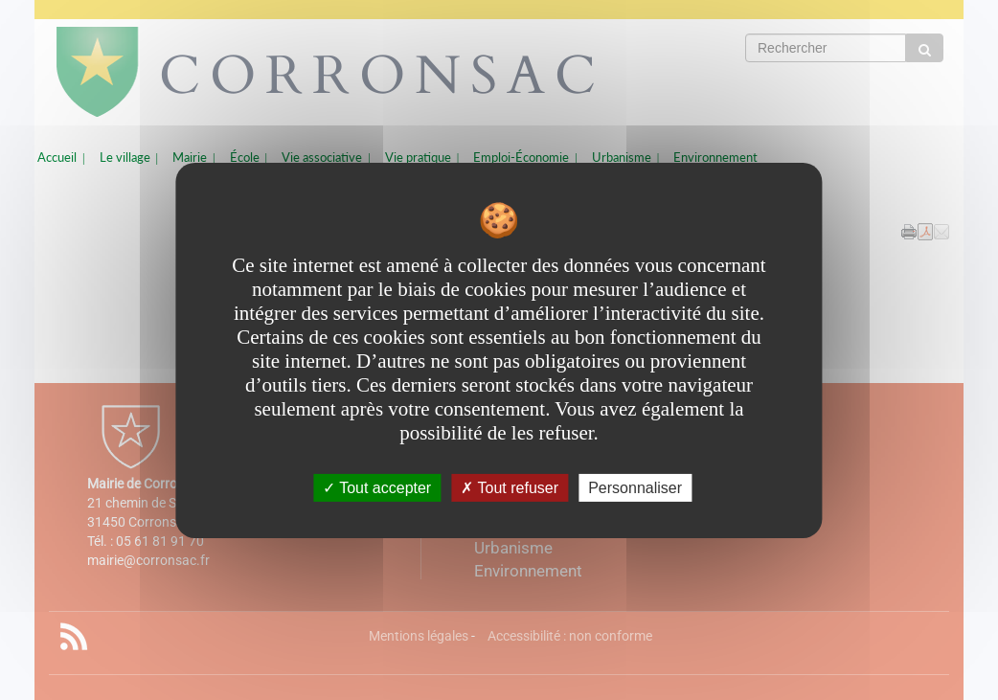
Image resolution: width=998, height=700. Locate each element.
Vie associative (322, 157)
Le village (125, 157)
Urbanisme (621, 157)
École (245, 157)
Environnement (715, 157)
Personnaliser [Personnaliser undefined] (635, 487)
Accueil (57, 157)
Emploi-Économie (521, 157)
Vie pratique (418, 157)
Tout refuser (509, 487)
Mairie (189, 157)
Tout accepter (377, 487)
